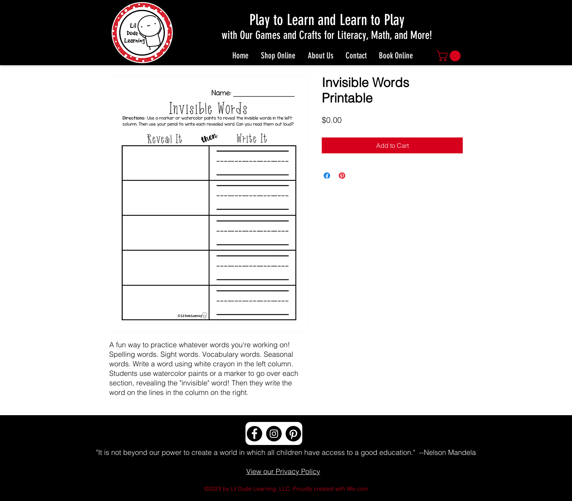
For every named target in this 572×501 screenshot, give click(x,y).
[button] (450, 55)
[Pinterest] (293, 433)
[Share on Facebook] (327, 175)
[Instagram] (274, 433)
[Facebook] (254, 433)
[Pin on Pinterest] (342, 175)
